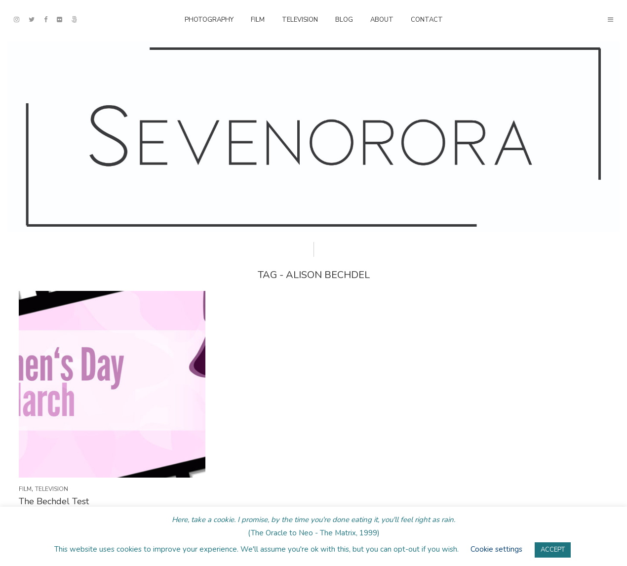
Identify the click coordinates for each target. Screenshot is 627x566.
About (381, 19)
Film (258, 19)
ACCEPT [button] (553, 549)
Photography (209, 19)
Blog (344, 19)
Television (300, 19)
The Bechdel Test (54, 501)
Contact (427, 19)
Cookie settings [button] (496, 549)
